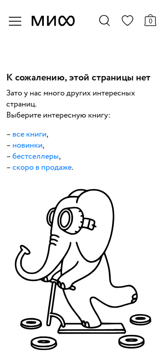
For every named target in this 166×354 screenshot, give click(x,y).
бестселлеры (35, 156)
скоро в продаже (42, 167)
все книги (29, 134)
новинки (27, 145)
